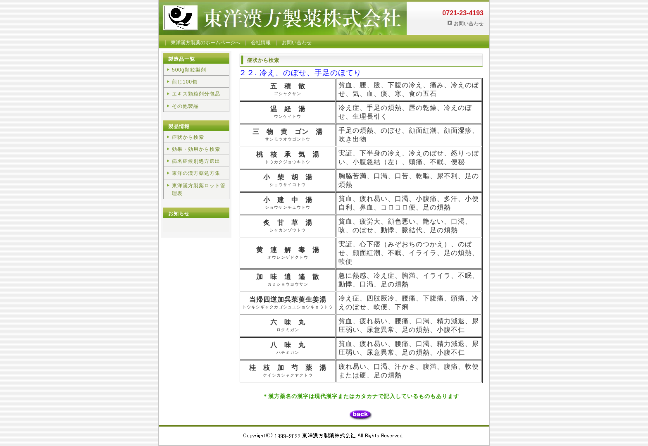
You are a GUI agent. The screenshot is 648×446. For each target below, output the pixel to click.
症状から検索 (188, 137)
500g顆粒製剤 (189, 70)
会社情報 (261, 42)
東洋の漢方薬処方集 (196, 173)
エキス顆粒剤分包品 (196, 94)
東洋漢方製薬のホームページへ (205, 42)
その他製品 (185, 106)
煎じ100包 (185, 82)
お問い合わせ (469, 23)
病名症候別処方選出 (196, 161)
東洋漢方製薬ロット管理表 (199, 189)
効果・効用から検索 (196, 149)
